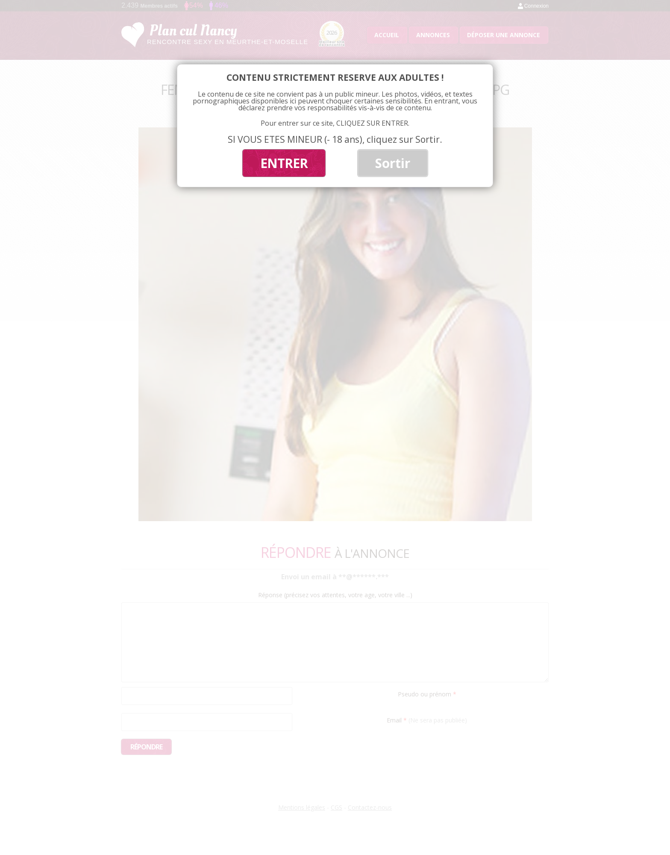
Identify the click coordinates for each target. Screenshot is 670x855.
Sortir (392, 163)
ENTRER (284, 163)
